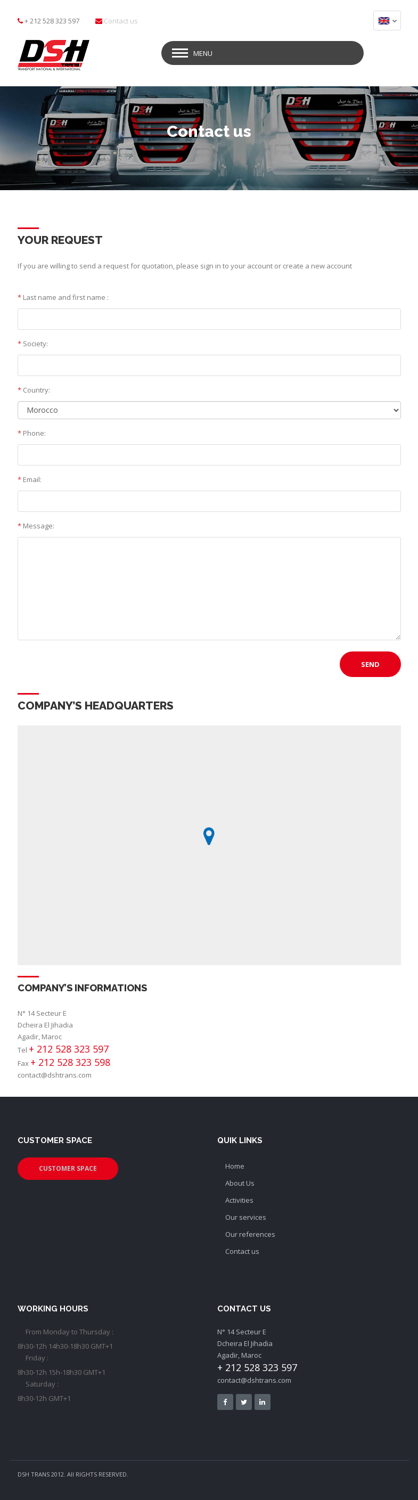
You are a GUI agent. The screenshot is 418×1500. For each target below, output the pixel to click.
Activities (239, 1198)
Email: (30, 478)
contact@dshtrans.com (55, 1073)
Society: (33, 342)
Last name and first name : (63, 295)
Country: (34, 388)
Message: (36, 524)
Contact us (121, 21)
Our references (250, 1232)
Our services (245, 1215)
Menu (202, 51)
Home (234, 1164)
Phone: (32, 431)
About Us (240, 1181)
